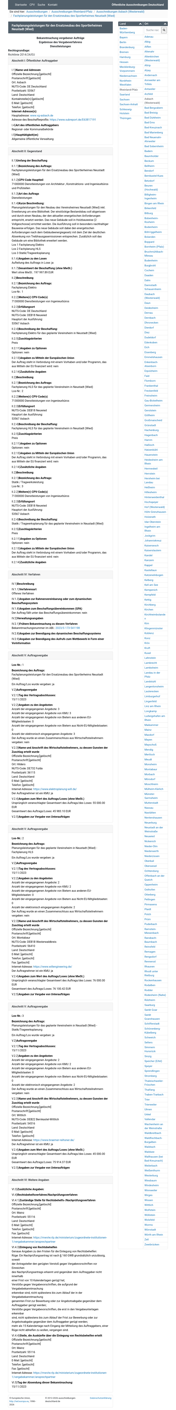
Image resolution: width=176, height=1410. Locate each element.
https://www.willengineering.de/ (52, 966)
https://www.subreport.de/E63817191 (73, 119)
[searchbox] (152, 30)
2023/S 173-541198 (68, 628)
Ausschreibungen (36, 11)
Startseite (21, 4)
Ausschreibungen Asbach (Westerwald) (120, 11)
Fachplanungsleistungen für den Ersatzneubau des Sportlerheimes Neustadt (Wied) (64, 15)
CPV (32, 4)
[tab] (130, 24)
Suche (41, 4)
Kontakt (52, 4)
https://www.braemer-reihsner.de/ (53, 1140)
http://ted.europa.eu (19, 1401)
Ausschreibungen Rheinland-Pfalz (71, 11)
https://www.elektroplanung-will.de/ (55, 789)
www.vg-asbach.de (41, 115)
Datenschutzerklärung (100, 1398)
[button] (131, 23)
